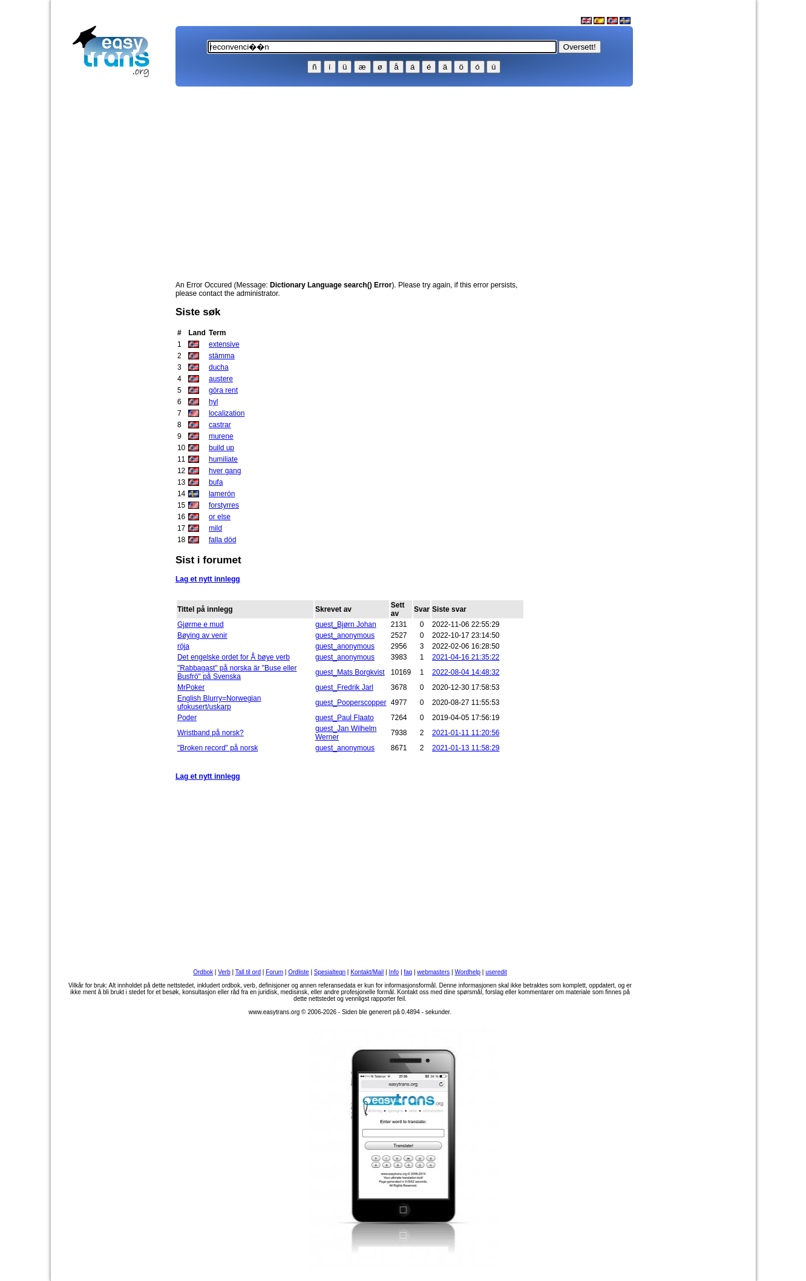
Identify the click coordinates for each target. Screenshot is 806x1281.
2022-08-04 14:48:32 (465, 672)
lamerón (222, 494)
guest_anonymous (345, 635)
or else (220, 517)
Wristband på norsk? (210, 733)
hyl (213, 402)
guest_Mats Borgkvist (350, 672)
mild (215, 528)
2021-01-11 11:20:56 (465, 733)
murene (221, 436)
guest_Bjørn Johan (345, 624)
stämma (222, 356)
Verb (224, 972)
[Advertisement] (116, 275)
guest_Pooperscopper (350, 702)
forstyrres (224, 505)
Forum (274, 972)
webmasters (433, 972)
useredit (496, 972)
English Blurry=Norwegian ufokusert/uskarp (219, 702)
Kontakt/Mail (367, 972)
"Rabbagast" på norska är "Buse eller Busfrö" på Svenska (237, 672)
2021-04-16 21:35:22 (465, 657)
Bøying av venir (202, 635)
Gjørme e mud (200, 624)
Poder (187, 717)
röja (183, 646)
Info (393, 972)
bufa (216, 482)
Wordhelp (467, 972)
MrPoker (191, 687)
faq (408, 972)
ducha (219, 367)
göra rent (223, 390)
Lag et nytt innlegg (207, 579)
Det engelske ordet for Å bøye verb (233, 657)
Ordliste (298, 972)
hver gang (225, 471)
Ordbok (203, 972)
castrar (220, 425)
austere (221, 379)
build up (221, 448)
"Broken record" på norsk (217, 748)
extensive (224, 344)
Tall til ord (248, 972)
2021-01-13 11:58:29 (465, 748)
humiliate (223, 459)
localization (226, 413)
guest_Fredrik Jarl (344, 687)
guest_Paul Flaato (344, 717)
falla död (222, 540)
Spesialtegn (330, 972)
